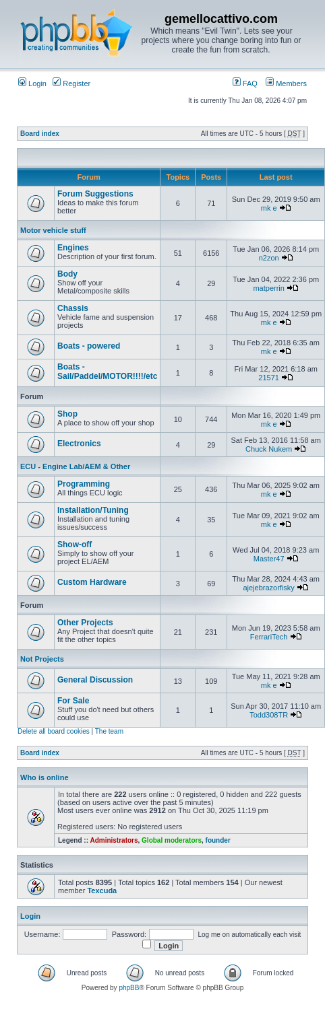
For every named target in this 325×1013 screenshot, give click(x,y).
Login (32, 83)
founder (218, 840)
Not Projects (42, 659)
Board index (39, 133)
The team (109, 731)
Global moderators (172, 840)
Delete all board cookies (54, 731)
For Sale (73, 700)
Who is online (44, 777)
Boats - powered (88, 346)
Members (286, 83)
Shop (67, 414)
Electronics (79, 443)
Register (71, 83)
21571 (268, 378)
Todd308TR (268, 715)
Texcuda (102, 890)
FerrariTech (269, 637)
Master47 (269, 559)
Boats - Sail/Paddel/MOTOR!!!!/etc (107, 371)
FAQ (245, 83)
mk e (269, 208)
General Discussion (95, 680)
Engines (73, 247)
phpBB (129, 987)
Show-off (74, 544)
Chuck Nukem (268, 449)
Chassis (72, 308)
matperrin (268, 288)
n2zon (269, 258)
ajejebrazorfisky (268, 588)
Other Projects (85, 622)
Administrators (114, 840)
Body (67, 274)
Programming (83, 484)
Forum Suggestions (95, 194)
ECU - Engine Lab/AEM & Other (75, 466)
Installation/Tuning (93, 510)
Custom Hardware (92, 582)
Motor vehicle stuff (53, 230)
